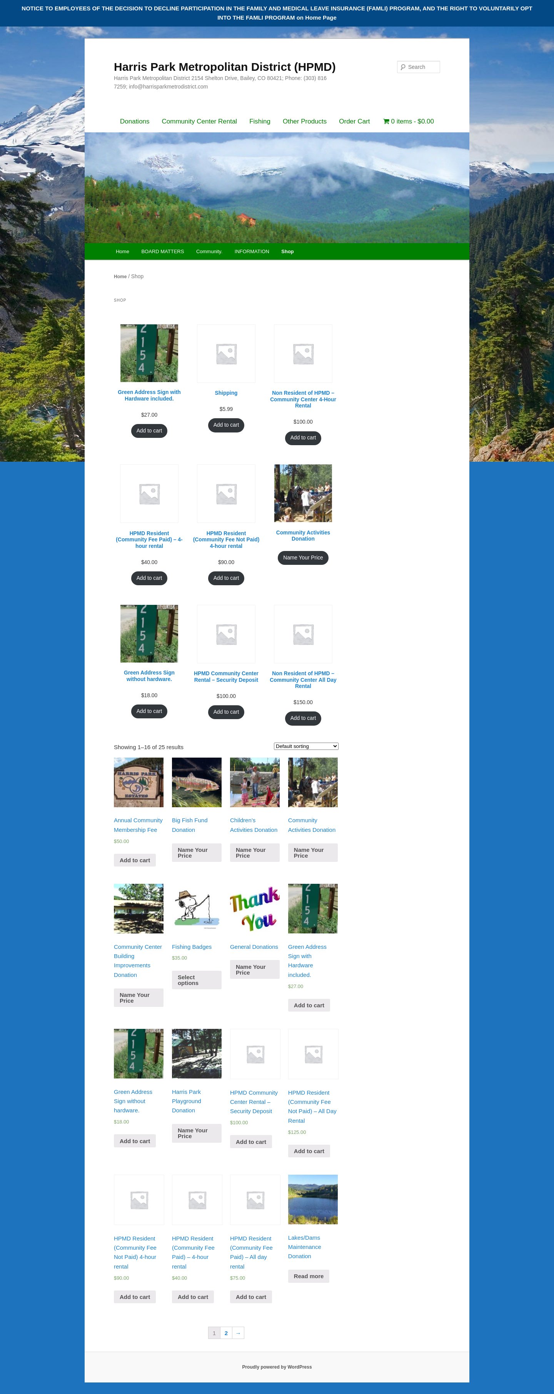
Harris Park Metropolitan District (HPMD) (225, 66)
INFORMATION (252, 251)
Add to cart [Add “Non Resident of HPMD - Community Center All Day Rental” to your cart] (303, 718)
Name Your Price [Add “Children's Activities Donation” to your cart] (251, 852)
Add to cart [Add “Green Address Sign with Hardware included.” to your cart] (149, 431)
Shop (287, 251)
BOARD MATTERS (162, 251)
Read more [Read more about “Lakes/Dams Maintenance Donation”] (309, 1276)
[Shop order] (306, 746)
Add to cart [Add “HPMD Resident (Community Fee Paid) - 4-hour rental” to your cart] (149, 578)
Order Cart (354, 121)
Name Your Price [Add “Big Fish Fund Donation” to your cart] (193, 852)
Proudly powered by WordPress (277, 1367)
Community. (209, 251)
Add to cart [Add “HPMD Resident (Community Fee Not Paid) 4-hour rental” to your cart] (226, 578)
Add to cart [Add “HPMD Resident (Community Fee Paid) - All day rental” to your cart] (251, 1297)
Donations (135, 121)
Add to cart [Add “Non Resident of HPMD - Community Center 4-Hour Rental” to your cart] (303, 438)
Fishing (259, 121)
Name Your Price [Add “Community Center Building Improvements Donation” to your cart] (135, 998)
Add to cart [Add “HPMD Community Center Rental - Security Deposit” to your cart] (226, 712)
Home (122, 251)
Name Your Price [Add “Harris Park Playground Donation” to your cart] (193, 1133)
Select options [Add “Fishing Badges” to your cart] (188, 980)
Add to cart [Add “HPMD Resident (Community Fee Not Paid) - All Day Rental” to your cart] (309, 1151)
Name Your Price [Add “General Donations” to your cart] (251, 969)
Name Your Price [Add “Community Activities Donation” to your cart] (303, 558)
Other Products (305, 121)
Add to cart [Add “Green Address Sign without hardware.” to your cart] (149, 711)
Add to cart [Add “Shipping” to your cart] (226, 425)
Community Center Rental (199, 121)
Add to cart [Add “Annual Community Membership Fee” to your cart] (135, 860)
